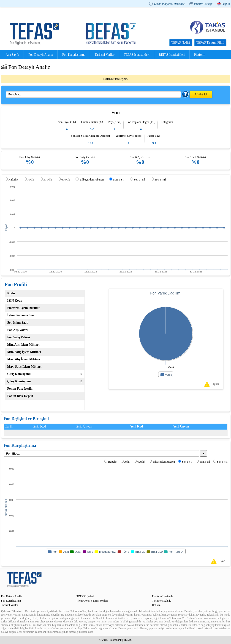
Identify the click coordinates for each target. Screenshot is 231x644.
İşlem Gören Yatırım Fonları (92, 600)
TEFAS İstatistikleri (136, 54)
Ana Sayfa (12, 54)
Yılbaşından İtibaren (91, 179)
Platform (199, 54)
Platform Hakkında (162, 596)
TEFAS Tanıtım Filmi (210, 42)
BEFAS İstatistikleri (172, 54)
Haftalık (13, 179)
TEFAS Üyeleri (85, 596)
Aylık (30, 179)
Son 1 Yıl (118, 179)
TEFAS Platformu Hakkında (169, 4)
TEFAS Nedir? (180, 42)
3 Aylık (47, 179)
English (226, 4)
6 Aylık (65, 179)
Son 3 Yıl (139, 179)
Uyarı (215, 384)
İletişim (156, 605)
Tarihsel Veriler (104, 54)
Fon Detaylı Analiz (40, 54)
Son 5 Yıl (160, 179)
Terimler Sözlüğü (203, 4)
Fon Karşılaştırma (73, 54)
